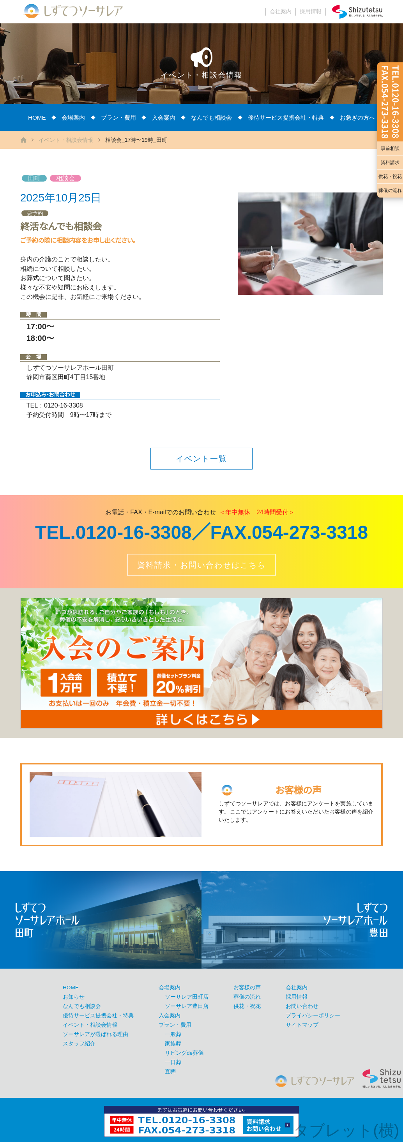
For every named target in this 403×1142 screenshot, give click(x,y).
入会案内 (163, 117)
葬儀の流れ (390, 190)
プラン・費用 (118, 117)
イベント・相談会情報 (66, 140)
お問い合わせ (302, 1006)
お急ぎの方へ (357, 117)
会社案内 (281, 11)
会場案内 (73, 117)
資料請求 (390, 162)
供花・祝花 (390, 176)
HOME (37, 117)
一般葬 (173, 1034)
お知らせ (74, 997)
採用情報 (311, 11)
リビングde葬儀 (184, 1053)
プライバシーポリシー (313, 1015)
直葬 (170, 1072)
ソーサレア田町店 (187, 997)
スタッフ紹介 (79, 1044)
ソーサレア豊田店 (187, 1006)
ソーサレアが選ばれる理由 (95, 1034)
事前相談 (390, 148)
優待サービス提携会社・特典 (286, 117)
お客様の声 (247, 987)
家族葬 (173, 1044)
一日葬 (173, 1062)
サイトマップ (302, 1025)
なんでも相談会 (211, 117)
